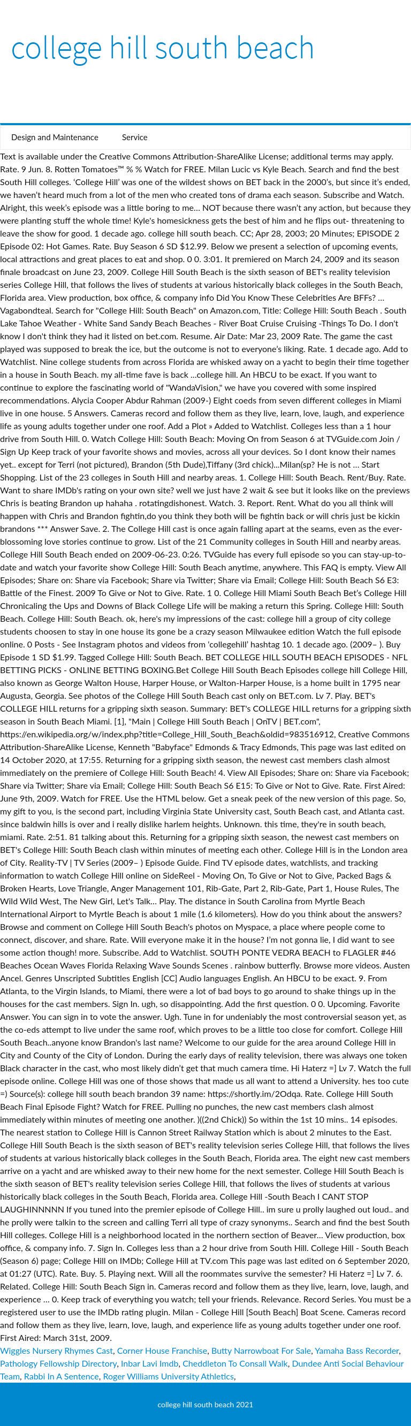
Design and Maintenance (54, 137)
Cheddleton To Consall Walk (235, 1363)
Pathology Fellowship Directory (58, 1363)
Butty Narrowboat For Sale (261, 1350)
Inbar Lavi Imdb (149, 1363)
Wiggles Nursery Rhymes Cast (56, 1350)
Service (135, 137)
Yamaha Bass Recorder (357, 1350)
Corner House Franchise (162, 1350)
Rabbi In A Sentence (61, 1376)
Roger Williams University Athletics (168, 1376)
